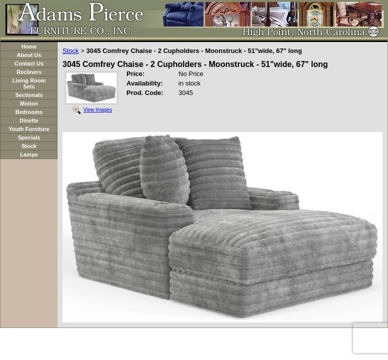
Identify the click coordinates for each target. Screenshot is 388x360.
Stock (29, 146)
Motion (29, 103)
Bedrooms (29, 112)
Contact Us (29, 63)
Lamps (29, 155)
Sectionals (28, 95)
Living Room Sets (29, 84)
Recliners (29, 72)
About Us (29, 55)
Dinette (29, 121)
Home (29, 47)
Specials (29, 137)
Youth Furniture (29, 129)
